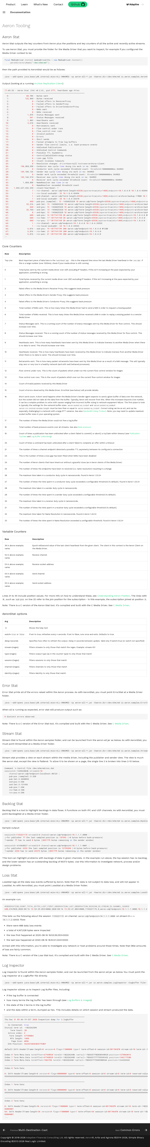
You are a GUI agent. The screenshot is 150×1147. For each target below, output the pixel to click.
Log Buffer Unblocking (41, 436)
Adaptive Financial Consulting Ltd (44, 1137)
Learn (24, 4)
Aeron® (89, 1137)
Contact (58, 4)
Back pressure (84, 427)
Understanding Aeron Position (113, 595)
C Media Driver (121, 605)
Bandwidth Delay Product (94, 411)
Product (10, 4)
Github (75, 4)
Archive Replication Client (48, 83)
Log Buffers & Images (79, 1000)
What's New (41, 4)
